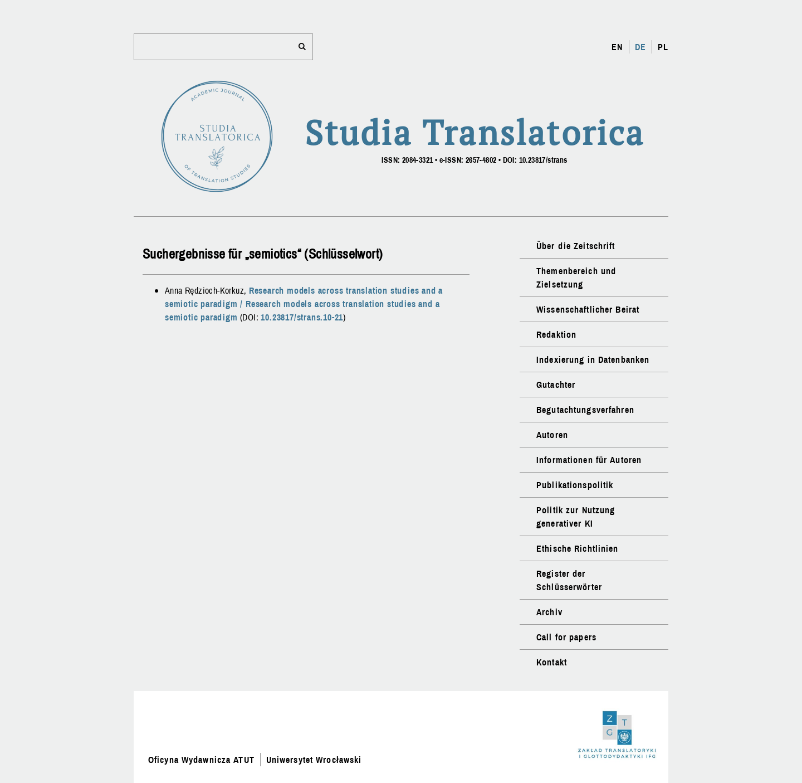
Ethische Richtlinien (577, 548)
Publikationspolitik (574, 485)
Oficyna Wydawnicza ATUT (201, 759)
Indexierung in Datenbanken (592, 359)
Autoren (552, 435)
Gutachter (555, 384)
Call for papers (566, 637)
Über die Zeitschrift (575, 246)
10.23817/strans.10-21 (302, 317)
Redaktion (556, 334)
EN (617, 47)
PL (663, 47)
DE (640, 47)
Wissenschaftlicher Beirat (587, 309)
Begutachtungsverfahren (585, 409)
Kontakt (551, 662)
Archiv (549, 612)
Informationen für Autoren (589, 460)
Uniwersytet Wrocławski (314, 759)
